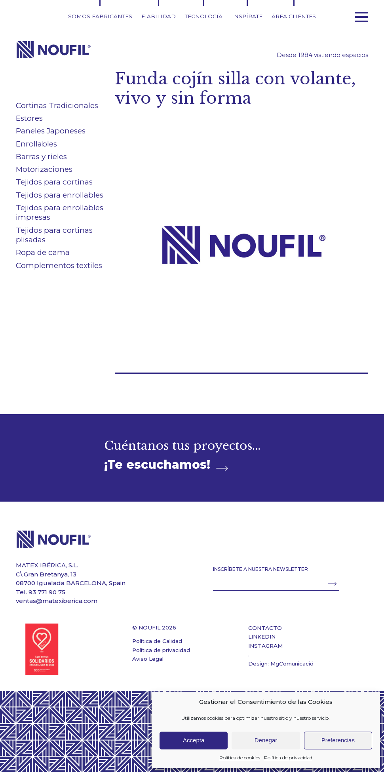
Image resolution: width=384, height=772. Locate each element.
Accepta (193, 740)
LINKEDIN (262, 636)
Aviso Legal (147, 659)
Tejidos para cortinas (54, 181)
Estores (29, 118)
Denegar (266, 740)
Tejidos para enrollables (59, 195)
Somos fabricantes (100, 16)
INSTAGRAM (265, 646)
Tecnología (203, 16)
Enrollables (36, 143)
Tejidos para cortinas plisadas (54, 235)
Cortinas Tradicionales (57, 105)
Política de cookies (239, 758)
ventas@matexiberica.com (56, 601)
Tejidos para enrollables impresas (59, 212)
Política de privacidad (288, 758)
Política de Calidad (157, 641)
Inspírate (247, 16)
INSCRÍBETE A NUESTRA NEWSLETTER (260, 569)
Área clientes (294, 16)
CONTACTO (265, 628)
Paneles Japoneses (51, 130)
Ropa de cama (43, 252)
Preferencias (338, 740)
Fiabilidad (158, 16)
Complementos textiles (59, 265)
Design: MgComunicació (281, 663)
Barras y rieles (41, 156)
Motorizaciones (44, 169)
